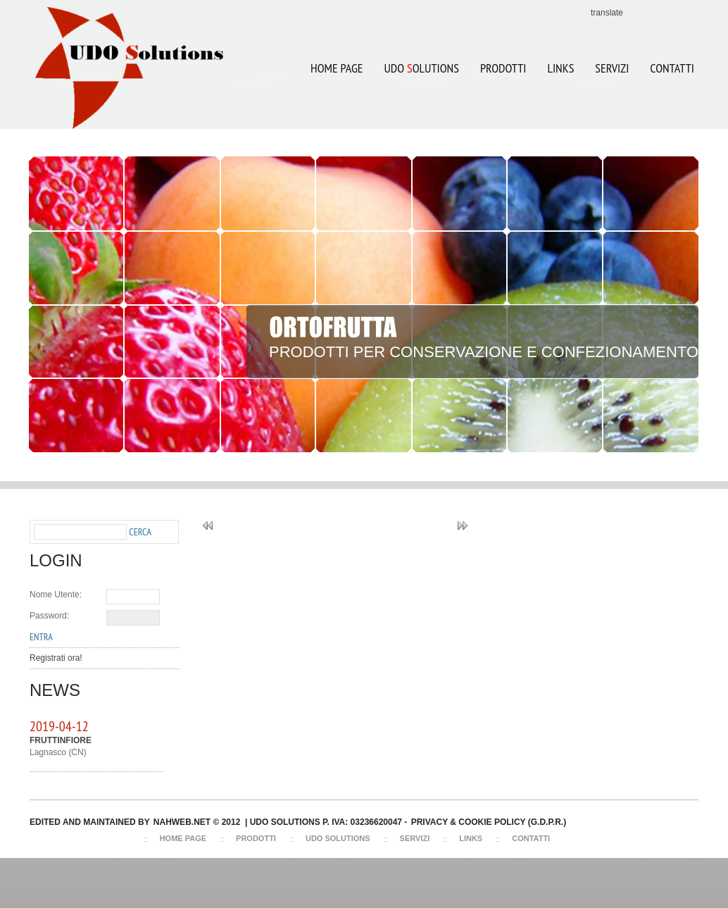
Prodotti (503, 68)
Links (470, 838)
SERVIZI (612, 68)
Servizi (415, 838)
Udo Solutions (338, 838)
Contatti (531, 838)
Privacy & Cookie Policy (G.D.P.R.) (488, 822)
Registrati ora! (56, 658)
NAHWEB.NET (182, 822)
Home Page (336, 68)
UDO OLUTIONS (416, 59)
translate (607, 13)
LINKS (560, 68)
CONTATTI (672, 68)
